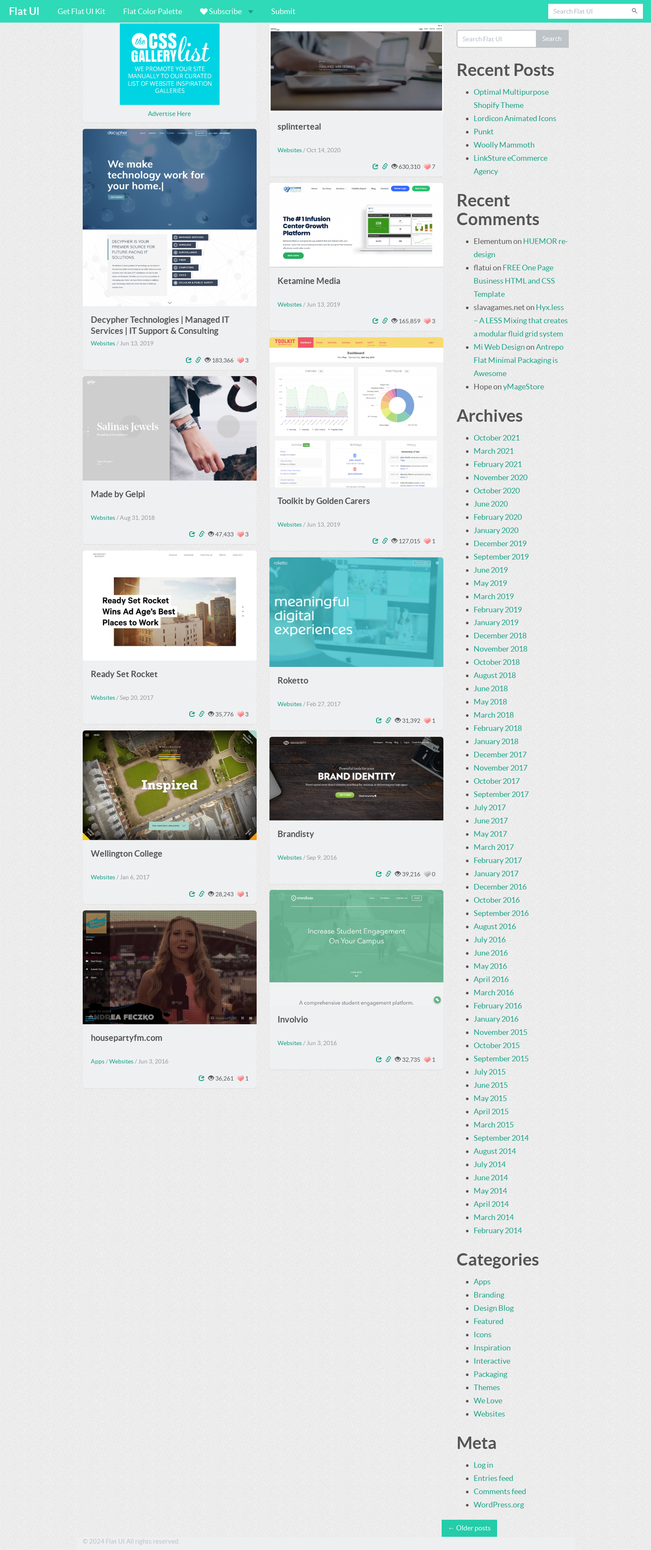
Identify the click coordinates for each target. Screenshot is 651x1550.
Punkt (484, 131)
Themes (487, 1387)
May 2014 (490, 1190)
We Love (488, 1400)
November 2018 (500, 648)
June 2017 (491, 820)
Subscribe (226, 11)
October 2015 (497, 1045)
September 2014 (501, 1137)
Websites (290, 150)
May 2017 (490, 833)
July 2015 (490, 1071)
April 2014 (491, 1203)
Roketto (293, 680)
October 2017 (497, 780)
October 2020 (497, 490)
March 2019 (494, 596)
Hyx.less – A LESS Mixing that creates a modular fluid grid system (521, 320)
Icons (483, 1334)
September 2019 (501, 556)
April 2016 (491, 979)
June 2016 (491, 952)
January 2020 (496, 530)
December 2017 (500, 754)
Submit (283, 11)
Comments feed (500, 1491)
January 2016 (496, 1018)
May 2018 (490, 701)
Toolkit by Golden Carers (324, 501)
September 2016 (501, 913)
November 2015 (500, 1032)
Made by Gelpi (118, 494)
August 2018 (495, 675)
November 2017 (500, 767)
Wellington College (126, 853)
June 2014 (491, 1177)
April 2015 (491, 1111)
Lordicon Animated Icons (515, 118)
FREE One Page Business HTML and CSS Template (514, 280)
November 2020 (500, 477)
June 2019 (491, 569)
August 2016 (495, 926)
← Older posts (469, 1528)
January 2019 (496, 622)
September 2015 (501, 1058)
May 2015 (490, 1098)
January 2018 (496, 741)
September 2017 (501, 794)
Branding (489, 1294)
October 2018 (497, 662)
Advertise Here (169, 113)
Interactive (492, 1360)
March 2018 (494, 714)
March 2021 (494, 450)
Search (551, 38)
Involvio (293, 1019)
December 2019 (500, 543)
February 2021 (498, 464)
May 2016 (490, 966)
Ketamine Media (309, 281)
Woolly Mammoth (504, 144)
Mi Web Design (499, 346)
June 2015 (491, 1085)
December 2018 (500, 635)
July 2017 (490, 807)
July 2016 (490, 939)
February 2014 (498, 1230)
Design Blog (494, 1308)
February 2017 (498, 860)
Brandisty (296, 834)
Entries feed (493, 1478)
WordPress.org (499, 1504)
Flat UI (24, 11)
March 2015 (494, 1124)
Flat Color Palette (152, 11)
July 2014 (490, 1164)
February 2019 (498, 609)
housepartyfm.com (126, 1038)
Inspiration (492, 1347)
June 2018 (491, 688)
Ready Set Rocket (124, 674)
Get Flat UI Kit (81, 11)
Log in (483, 1464)
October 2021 (497, 437)
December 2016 (500, 886)
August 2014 (495, 1151)
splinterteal (299, 126)
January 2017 (496, 873)
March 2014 (494, 1217)
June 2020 (491, 503)
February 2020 (498, 517)
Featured (488, 1321)
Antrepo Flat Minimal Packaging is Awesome (519, 360)
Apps (97, 1061)
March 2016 (494, 992)
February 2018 (498, 728)
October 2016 (497, 899)
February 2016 (498, 1005)
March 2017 (494, 847)
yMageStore (523, 386)
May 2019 (490, 583)
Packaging (490, 1374)
